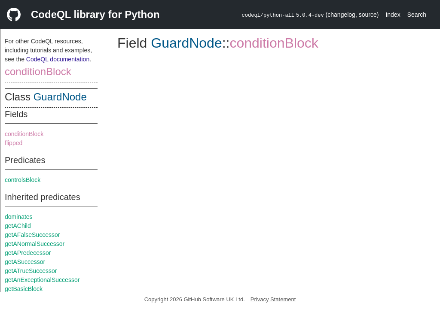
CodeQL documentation (57, 59)
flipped (13, 142)
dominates (19, 216)
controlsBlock (22, 179)
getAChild (18, 225)
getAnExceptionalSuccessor (42, 279)
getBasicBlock (24, 288)
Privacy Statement (273, 299)
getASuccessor (25, 261)
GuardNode (60, 97)
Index (392, 14)
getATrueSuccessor (31, 270)
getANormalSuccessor (34, 243)
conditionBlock (38, 71)
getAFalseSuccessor (32, 234)
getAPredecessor (28, 252)
